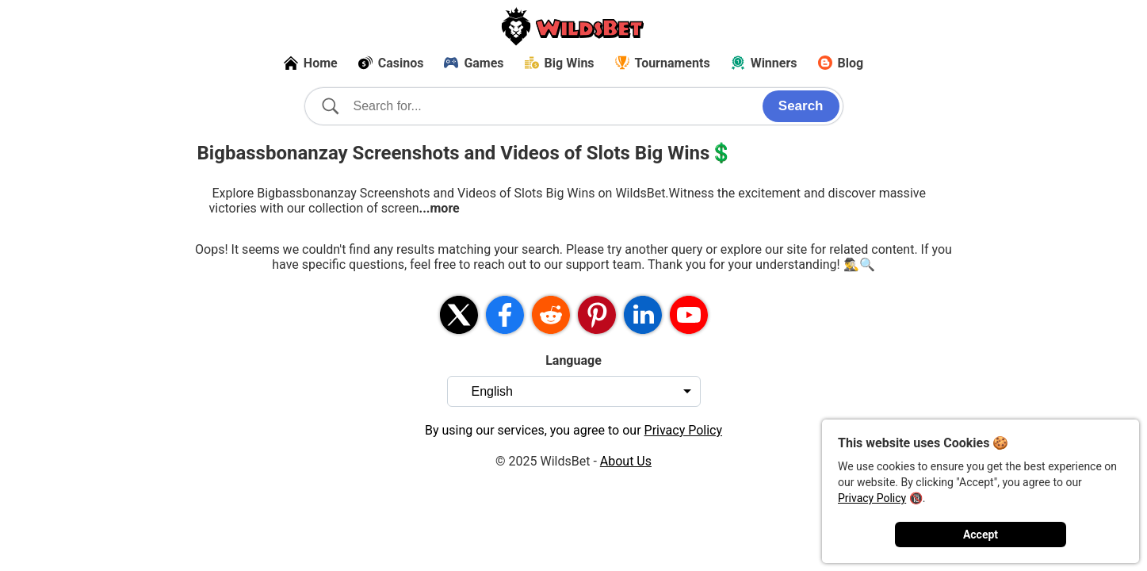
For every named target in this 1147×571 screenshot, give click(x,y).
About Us (626, 461)
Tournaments (662, 63)
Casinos (391, 63)
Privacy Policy (872, 498)
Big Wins (560, 63)
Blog (841, 63)
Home (311, 63)
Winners (764, 63)
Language (573, 360)
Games (473, 63)
